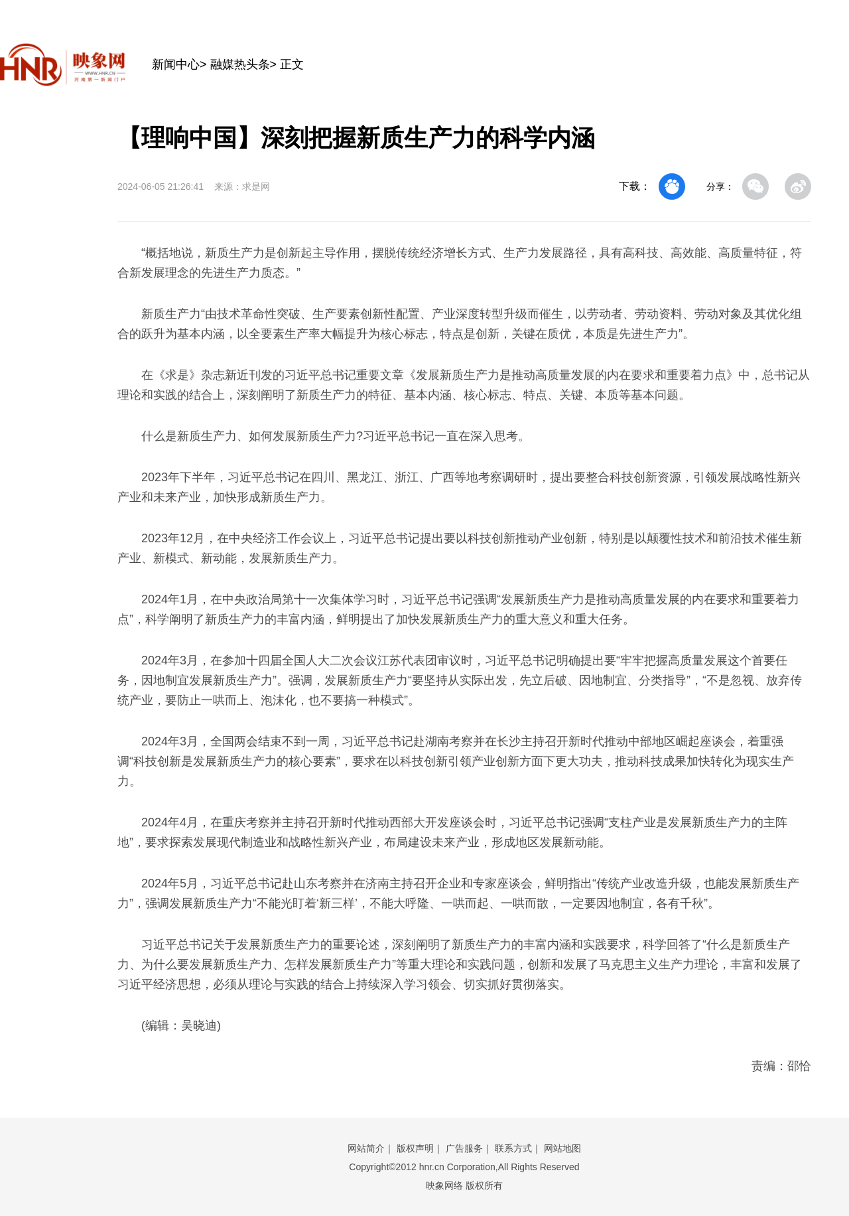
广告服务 (464, 1148)
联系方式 (513, 1148)
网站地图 (562, 1148)
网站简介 (366, 1148)
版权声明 (415, 1148)
